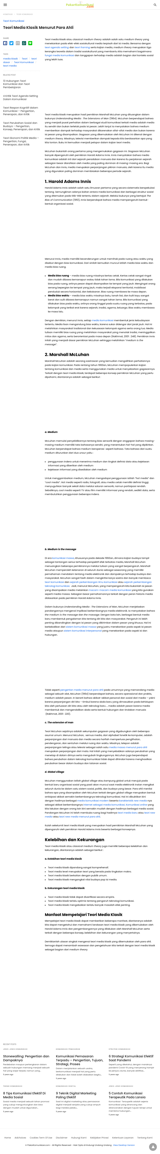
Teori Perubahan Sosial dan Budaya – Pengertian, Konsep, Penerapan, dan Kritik (21, 126)
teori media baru (128, 812)
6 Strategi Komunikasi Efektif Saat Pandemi (131, 1058)
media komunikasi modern (93, 800)
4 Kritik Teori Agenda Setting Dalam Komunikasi (20, 97)
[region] (100, 88)
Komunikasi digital (66, 1086)
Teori (24, 58)
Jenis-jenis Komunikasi (15, 1049)
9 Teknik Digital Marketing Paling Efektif (76, 1095)
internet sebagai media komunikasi (104, 804)
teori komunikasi (55, 582)
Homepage (8, 14)
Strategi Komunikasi (119, 1049)
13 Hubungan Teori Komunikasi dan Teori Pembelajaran (16, 84)
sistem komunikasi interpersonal (83, 630)
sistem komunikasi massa (81, 626)
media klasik (10, 58)
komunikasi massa (63, 558)
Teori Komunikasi (24, 14)
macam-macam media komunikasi (110, 590)
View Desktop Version (124, 1145)
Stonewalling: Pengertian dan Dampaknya (26, 1058)
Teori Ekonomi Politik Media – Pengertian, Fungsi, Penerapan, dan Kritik (21, 141)
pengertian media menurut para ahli (81, 689)
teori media (10, 65)
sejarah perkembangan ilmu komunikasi (93, 582)
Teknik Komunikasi (12, 1086)
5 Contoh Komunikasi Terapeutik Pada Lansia (127, 1095)
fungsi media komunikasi (59, 55)
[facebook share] (5, 43)
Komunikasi (136, 804)
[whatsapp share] (24, 43)
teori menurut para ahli (79, 816)
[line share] (30, 43)
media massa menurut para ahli (128, 747)
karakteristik (133, 800)
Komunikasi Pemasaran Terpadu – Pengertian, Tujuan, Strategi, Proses (79, 1060)
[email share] (18, 43)
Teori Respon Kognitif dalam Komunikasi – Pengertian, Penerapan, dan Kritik (20, 111)
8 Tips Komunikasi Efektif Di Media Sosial (24, 1095)
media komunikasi (102, 320)
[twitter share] (11, 43)
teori (57, 47)
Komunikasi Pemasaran (68, 1049)
